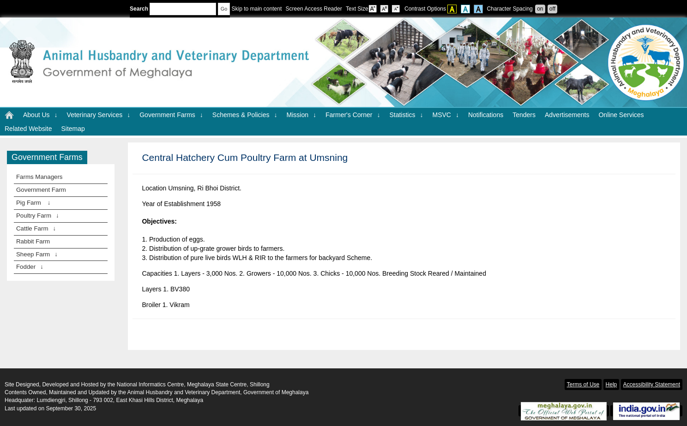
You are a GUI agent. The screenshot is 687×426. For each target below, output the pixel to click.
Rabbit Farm (33, 241)
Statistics (406, 114)
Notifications (485, 114)
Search (173, 9)
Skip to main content (256, 9)
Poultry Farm (37, 215)
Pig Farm (33, 202)
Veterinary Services (99, 114)
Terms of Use (583, 384)
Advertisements (567, 114)
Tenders (524, 114)
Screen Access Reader (314, 9)
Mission (301, 114)
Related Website (28, 128)
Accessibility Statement (651, 384)
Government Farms (171, 114)
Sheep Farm (37, 254)
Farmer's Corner (352, 114)
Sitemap (72, 128)
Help (611, 384)
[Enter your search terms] (183, 9)
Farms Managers (39, 176)
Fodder (29, 266)
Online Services (621, 114)
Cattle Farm (36, 228)
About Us (40, 114)
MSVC (445, 114)
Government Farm (41, 189)
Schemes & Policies (244, 114)
